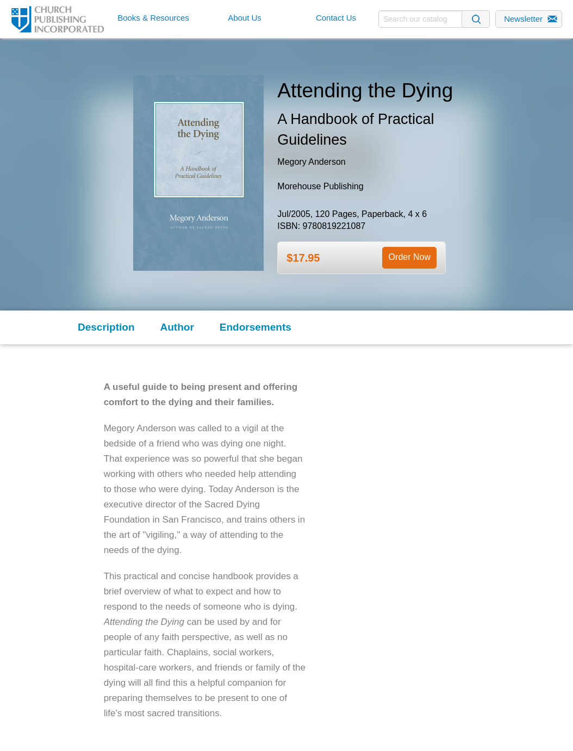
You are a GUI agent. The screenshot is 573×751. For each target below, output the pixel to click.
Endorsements (255, 327)
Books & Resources (153, 17)
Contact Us (336, 17)
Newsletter (523, 18)
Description (106, 327)
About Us (244, 17)
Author (177, 327)
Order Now (410, 257)
